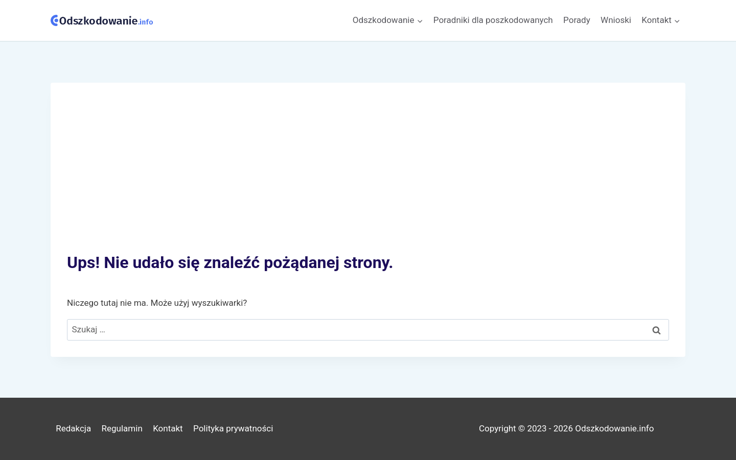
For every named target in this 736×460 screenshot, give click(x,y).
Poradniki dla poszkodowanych (493, 20)
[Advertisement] (368, 175)
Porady (576, 20)
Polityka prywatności (233, 428)
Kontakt (168, 428)
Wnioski (616, 20)
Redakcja (73, 428)
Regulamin (122, 428)
